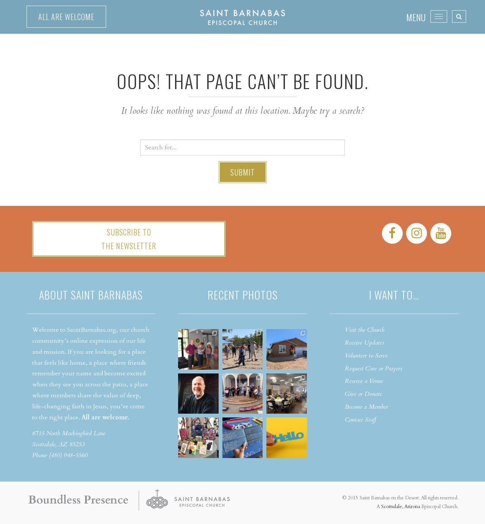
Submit (242, 172)
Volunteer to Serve (366, 355)
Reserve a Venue (364, 381)
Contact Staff (360, 420)
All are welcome (66, 16)
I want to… (394, 295)
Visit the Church (365, 330)
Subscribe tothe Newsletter (129, 238)
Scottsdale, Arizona (400, 506)
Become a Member (366, 407)
